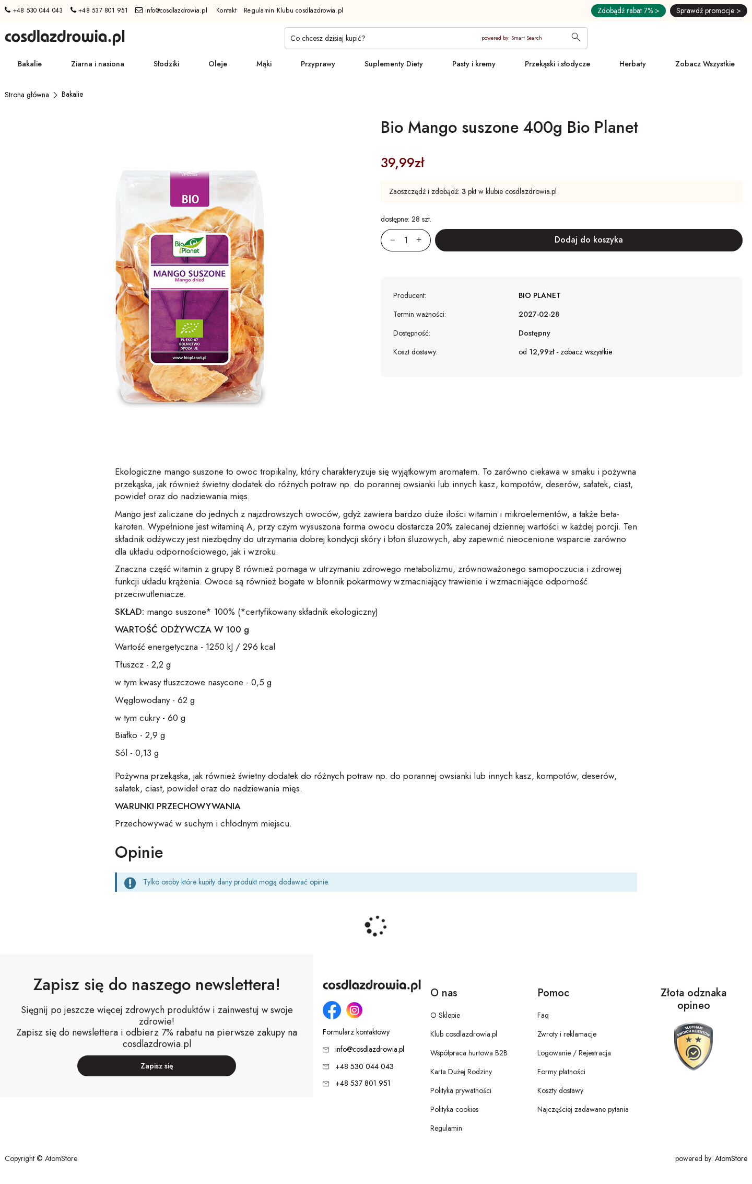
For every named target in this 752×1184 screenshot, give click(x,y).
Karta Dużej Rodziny (461, 1071)
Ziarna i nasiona (97, 64)
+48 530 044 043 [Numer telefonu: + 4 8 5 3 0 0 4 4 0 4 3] (34, 10)
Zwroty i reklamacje (566, 1034)
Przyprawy (318, 64)
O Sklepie (445, 1015)
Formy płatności (561, 1071)
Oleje (217, 64)
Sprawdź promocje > (708, 10)
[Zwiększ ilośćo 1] (423, 240)
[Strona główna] (27, 94)
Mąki (264, 64)
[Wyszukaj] (576, 38)
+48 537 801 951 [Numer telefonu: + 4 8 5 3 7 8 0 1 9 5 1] (99, 10)
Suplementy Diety (394, 64)
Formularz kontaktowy (356, 1032)
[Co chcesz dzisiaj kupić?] (436, 38)
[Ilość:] (405, 240)
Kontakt (226, 10)
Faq (543, 1015)
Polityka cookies (454, 1109)
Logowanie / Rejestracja (574, 1053)
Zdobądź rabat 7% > (628, 10)
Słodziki (166, 64)
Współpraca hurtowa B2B (469, 1053)
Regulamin (446, 1128)
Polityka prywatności (460, 1090)
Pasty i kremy (474, 64)
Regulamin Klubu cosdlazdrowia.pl (293, 10)
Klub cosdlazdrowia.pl (463, 1034)
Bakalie (30, 64)
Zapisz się (156, 1066)
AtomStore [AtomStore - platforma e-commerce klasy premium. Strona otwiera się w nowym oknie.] (731, 1158)
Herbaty (632, 64)
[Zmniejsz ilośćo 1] (388, 240)
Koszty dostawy (560, 1090)
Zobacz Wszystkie (705, 64)
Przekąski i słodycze (557, 64)
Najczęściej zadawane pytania (583, 1109)
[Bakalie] (72, 94)
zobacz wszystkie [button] (586, 352)
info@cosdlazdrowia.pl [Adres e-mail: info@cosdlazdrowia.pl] (171, 10)
